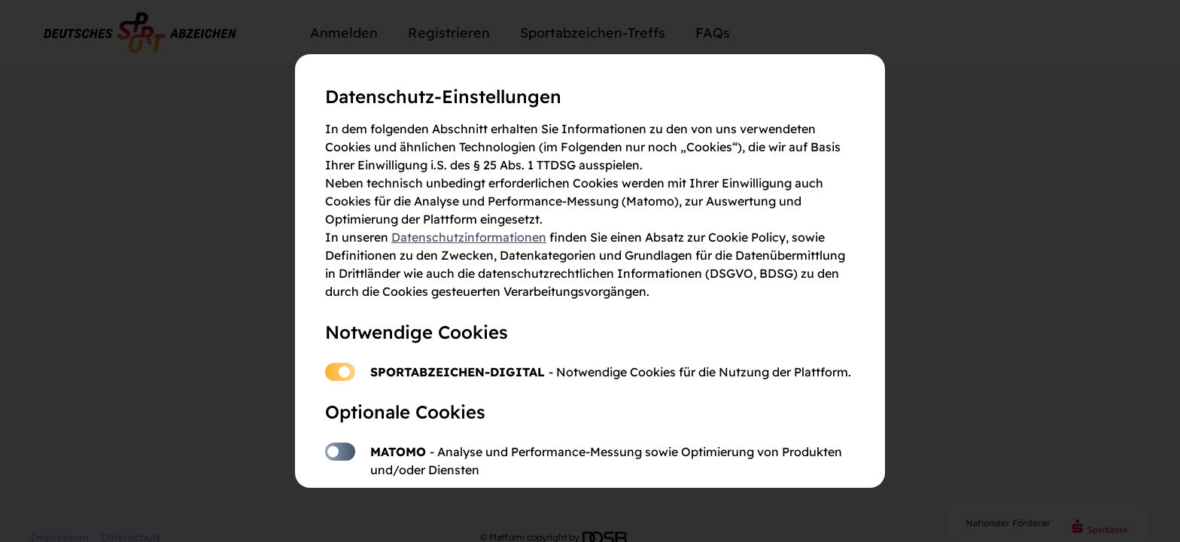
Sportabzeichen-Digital (340, 372)
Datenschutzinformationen (468, 237)
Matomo (340, 452)
